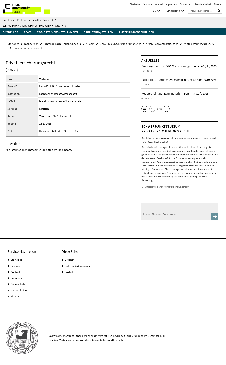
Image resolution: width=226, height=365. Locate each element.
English (69, 271)
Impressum (171, 4)
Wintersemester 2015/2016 (199, 43)
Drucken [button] (69, 259)
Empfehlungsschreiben (136, 32)
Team (27, 32)
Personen (147, 4)
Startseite (135, 4)
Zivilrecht (49, 20)
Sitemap (218, 4)
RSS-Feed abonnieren (77, 265)
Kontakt (159, 4)
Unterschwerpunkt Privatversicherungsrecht (166, 186)
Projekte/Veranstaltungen (57, 32)
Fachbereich (31, 43)
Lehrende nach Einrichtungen (61, 43)
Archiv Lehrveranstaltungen (162, 43)
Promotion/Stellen (98, 32)
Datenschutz (186, 4)
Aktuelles (10, 32)
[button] (156, 11)
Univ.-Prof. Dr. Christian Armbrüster (34, 25)
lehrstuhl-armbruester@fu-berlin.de (60, 101)
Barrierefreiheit (203, 4)
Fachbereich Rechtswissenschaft (22, 20)
